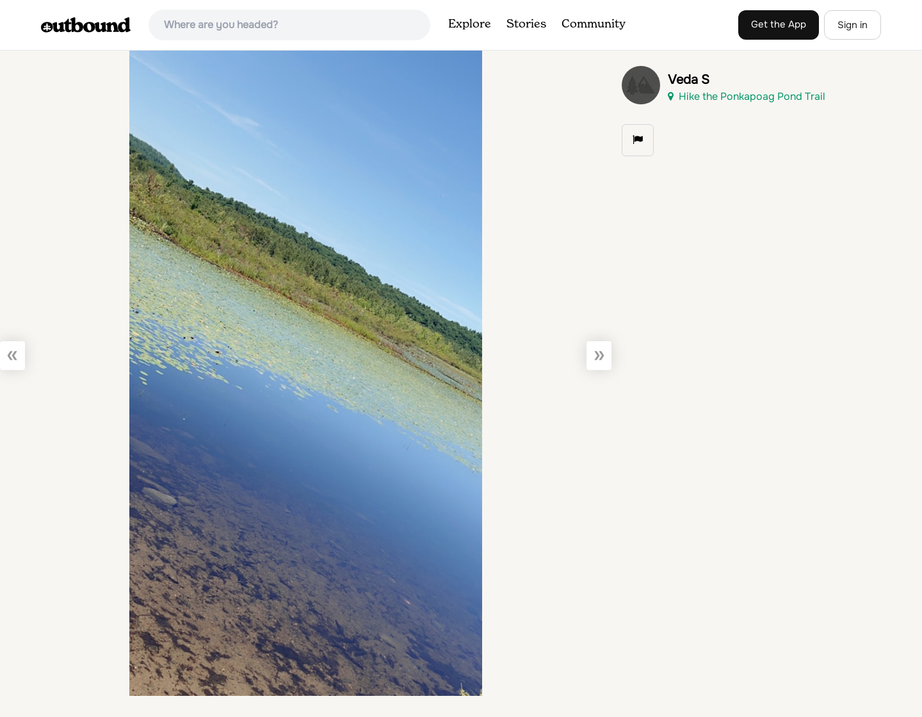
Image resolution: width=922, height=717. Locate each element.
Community (594, 24)
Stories (526, 24)
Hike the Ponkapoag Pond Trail (746, 96)
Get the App (778, 24)
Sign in (852, 25)
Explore (469, 24)
